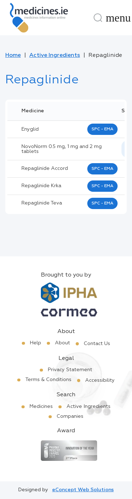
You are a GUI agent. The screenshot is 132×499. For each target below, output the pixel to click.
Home (13, 55)
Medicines (41, 406)
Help (35, 342)
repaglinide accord (44, 168)
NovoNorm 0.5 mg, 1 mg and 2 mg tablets (61, 149)
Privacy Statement (70, 369)
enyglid (30, 129)
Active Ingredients (54, 55)
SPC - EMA (102, 129)
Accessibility (100, 380)
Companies (70, 416)
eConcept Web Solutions (83, 489)
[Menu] (118, 17)
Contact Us (97, 343)
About (62, 342)
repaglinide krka (41, 185)
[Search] (97, 17)
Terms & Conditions (48, 379)
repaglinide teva (41, 203)
